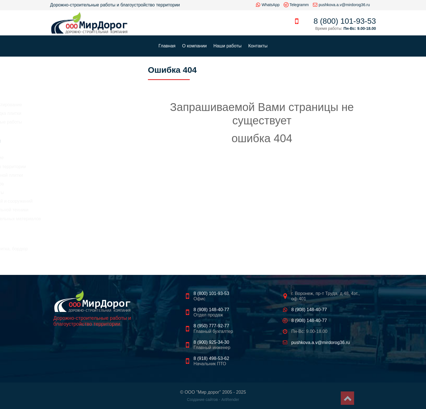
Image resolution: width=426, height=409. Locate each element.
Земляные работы (69, 192)
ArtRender (230, 399)
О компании (194, 45)
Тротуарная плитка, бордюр (83, 248)
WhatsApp (271, 5)
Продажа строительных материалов (87, 218)
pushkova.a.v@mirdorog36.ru (344, 5)
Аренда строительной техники (81, 209)
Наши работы (227, 45)
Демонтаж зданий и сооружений (83, 201)
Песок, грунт (67, 241)
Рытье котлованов (69, 183)
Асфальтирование (69, 157)
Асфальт (63, 228)
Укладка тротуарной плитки (78, 175)
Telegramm (299, 5)
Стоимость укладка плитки (77, 113)
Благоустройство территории (80, 166)
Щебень (62, 235)
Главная (167, 45)
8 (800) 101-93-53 (344, 21)
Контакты (257, 45)
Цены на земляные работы (78, 122)
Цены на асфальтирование (78, 104)
